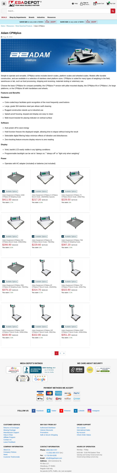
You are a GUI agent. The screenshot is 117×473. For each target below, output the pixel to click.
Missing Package (10, 430)
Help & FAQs (8, 435)
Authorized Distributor (48, 428)
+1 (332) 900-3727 (52, 453)
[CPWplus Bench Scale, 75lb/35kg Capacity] (45, 222)
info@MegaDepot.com (54, 458)
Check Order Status (84, 435)
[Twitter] (51, 411)
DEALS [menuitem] (4, 17)
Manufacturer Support (11, 432)
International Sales (83, 430)
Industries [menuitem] (41, 17)
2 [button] (60, 353)
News (6, 454)
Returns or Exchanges (11, 428)
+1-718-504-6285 (50, 455)
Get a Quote (81, 428)
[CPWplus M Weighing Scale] (16, 177)
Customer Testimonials (12, 457)
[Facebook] (37, 411)
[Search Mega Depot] (60, 11)
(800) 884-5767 (51, 450)
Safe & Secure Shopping (49, 435)
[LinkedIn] (79, 411)
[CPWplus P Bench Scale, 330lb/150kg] (16, 312)
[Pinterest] (65, 411)
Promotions (44, 432)
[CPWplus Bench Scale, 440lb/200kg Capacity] (16, 222)
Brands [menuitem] (31, 17)
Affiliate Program (9, 437)
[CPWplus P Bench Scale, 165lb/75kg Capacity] (75, 267)
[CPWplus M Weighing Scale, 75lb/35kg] (16, 267)
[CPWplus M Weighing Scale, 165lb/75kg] (75, 222)
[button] (64, 353)
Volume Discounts (46, 430)
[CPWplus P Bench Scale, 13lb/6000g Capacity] (45, 267)
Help (76, 3)
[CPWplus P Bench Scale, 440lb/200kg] (75, 312)
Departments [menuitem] (17, 17)
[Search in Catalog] (112, 11)
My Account (81, 432)
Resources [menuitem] (51, 17)
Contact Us (7, 440)
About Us (7, 450)
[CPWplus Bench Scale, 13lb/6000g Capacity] (45, 177)
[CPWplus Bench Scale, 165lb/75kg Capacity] (75, 177)
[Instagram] (93, 411)
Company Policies (10, 452)
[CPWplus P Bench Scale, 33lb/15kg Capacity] (45, 312)
